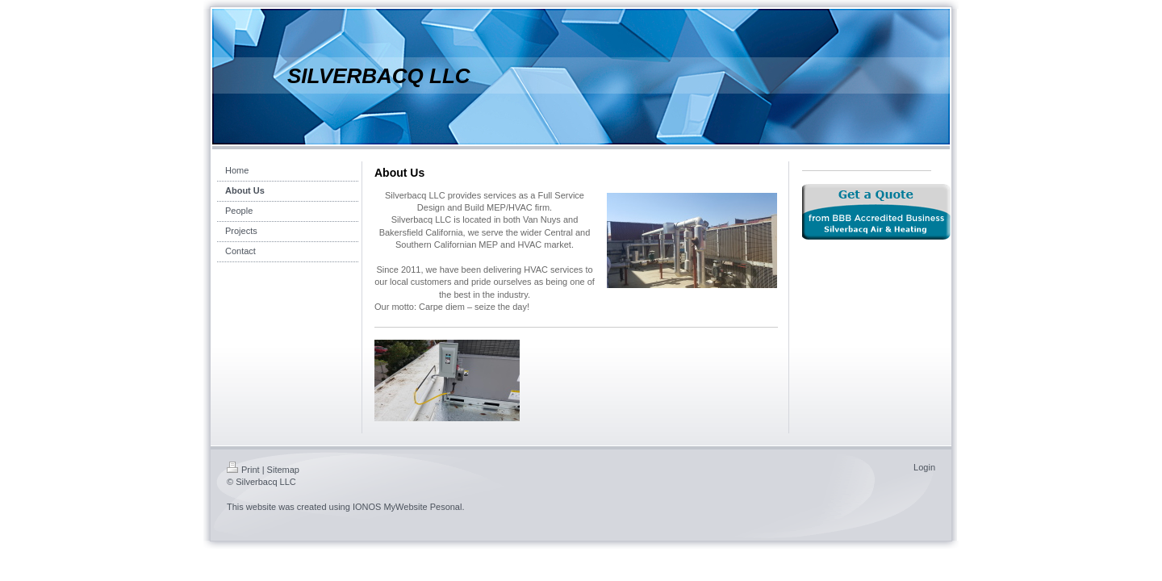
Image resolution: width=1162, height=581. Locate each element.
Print (243, 469)
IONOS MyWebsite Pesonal (407, 507)
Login (924, 467)
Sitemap (283, 469)
